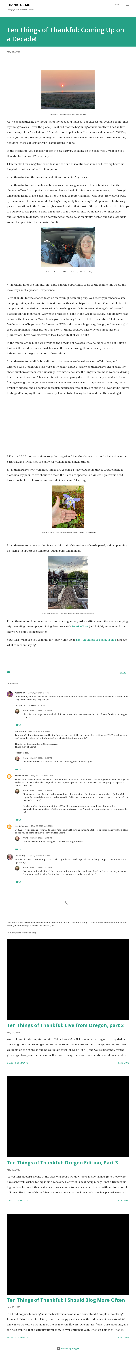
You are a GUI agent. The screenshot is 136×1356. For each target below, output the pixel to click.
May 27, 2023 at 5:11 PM (41, 867)
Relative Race (80, 626)
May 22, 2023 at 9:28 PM (42, 826)
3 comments (21, 1200)
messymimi (20, 692)
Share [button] (123, 673)
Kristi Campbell (22, 775)
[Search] (116, 4)
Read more (123, 1063)
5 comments (21, 1063)
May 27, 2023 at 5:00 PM (41, 758)
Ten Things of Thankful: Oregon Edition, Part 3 (62, 1162)
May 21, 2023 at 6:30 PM (41, 710)
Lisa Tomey (20, 855)
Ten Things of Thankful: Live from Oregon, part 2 (65, 1025)
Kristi (25, 710)
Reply (18, 724)
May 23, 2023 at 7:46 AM (39, 855)
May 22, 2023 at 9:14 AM (39, 731)
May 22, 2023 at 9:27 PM (42, 775)
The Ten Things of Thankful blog (96, 639)
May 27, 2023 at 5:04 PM (41, 838)
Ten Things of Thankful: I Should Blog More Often (66, 1300)
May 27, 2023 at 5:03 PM (41, 790)
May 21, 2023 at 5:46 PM (39, 692)
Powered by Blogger (68, 1348)
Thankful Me (18, 5)
